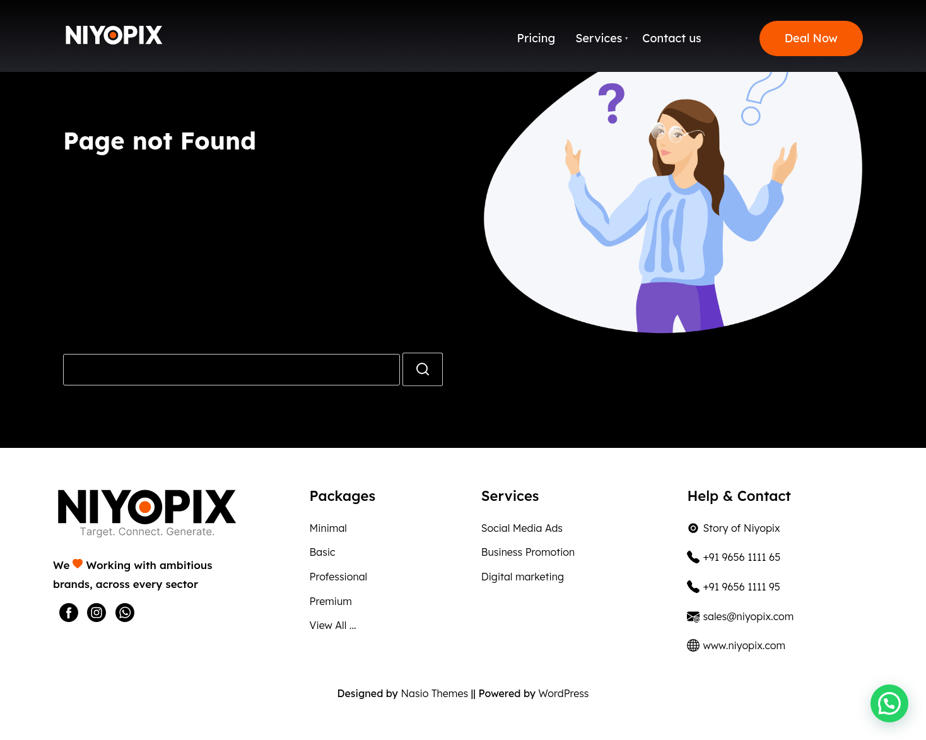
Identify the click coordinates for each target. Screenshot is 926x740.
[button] (889, 703)
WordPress (563, 693)
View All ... (333, 625)
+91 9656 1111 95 (733, 587)
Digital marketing (522, 576)
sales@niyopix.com (740, 616)
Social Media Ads (522, 528)
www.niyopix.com (736, 645)
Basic (323, 552)
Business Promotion (528, 552)
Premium (331, 601)
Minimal (328, 528)
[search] (422, 369)
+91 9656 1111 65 (733, 557)
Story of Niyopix (733, 528)
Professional (339, 576)
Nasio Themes (436, 693)
